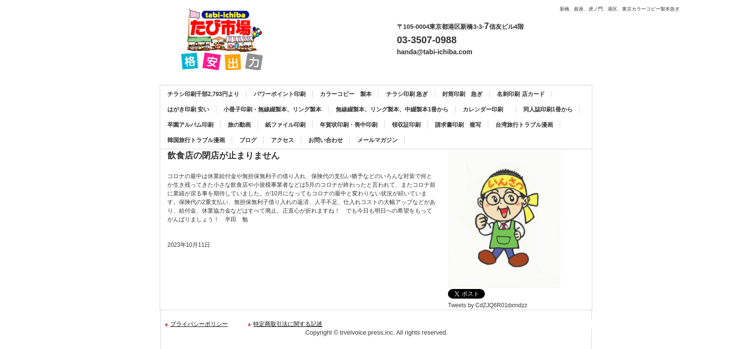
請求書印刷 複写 (458, 124)
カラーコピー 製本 (346, 94)
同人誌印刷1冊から (548, 109)
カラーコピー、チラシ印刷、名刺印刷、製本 (225, 39)
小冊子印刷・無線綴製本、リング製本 (272, 109)
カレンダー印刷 (486, 109)
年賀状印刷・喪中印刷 (348, 124)
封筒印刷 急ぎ (462, 94)
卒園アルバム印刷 (190, 124)
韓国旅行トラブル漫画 (196, 140)
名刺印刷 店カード (520, 94)
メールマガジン (377, 140)
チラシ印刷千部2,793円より (203, 94)
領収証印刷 (406, 124)
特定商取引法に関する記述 (287, 324)
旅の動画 (239, 124)
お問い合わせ (325, 140)
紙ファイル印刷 (285, 124)
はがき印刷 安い (188, 109)
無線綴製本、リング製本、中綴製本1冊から (392, 109)
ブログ (248, 140)
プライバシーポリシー (199, 324)
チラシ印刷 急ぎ (407, 94)
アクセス (282, 140)
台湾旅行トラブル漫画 (524, 124)
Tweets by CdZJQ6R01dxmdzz (487, 305)
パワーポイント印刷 (280, 94)
